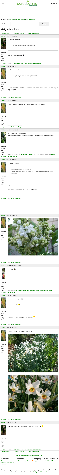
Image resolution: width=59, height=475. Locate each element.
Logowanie (53, 3)
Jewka (3, 66)
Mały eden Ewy (30, 19)
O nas (3, 461)
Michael (3, 130)
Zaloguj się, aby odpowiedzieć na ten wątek (29, 455)
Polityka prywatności (7, 463)
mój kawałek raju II (33, 290)
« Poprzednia (5, 33)
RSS (34, 461)
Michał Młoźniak (48, 461)
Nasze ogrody (19, 19)
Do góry (3, 63)
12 (23, 33)
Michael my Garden (27, 154)
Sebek (3, 36)
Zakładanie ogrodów (23, 461)
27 (31, 33)
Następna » (35, 33)
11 (22, 33)
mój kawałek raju (20, 290)
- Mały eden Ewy (16, 97)
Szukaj (44, 24)
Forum (11, 19)
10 (20, 33)
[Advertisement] (29, 12)
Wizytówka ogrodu (35, 63)
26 (29, 33)
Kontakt (3, 465)
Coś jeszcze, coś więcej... (21, 63)
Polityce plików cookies (40, 472)
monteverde (5, 266)
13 (25, 33)
